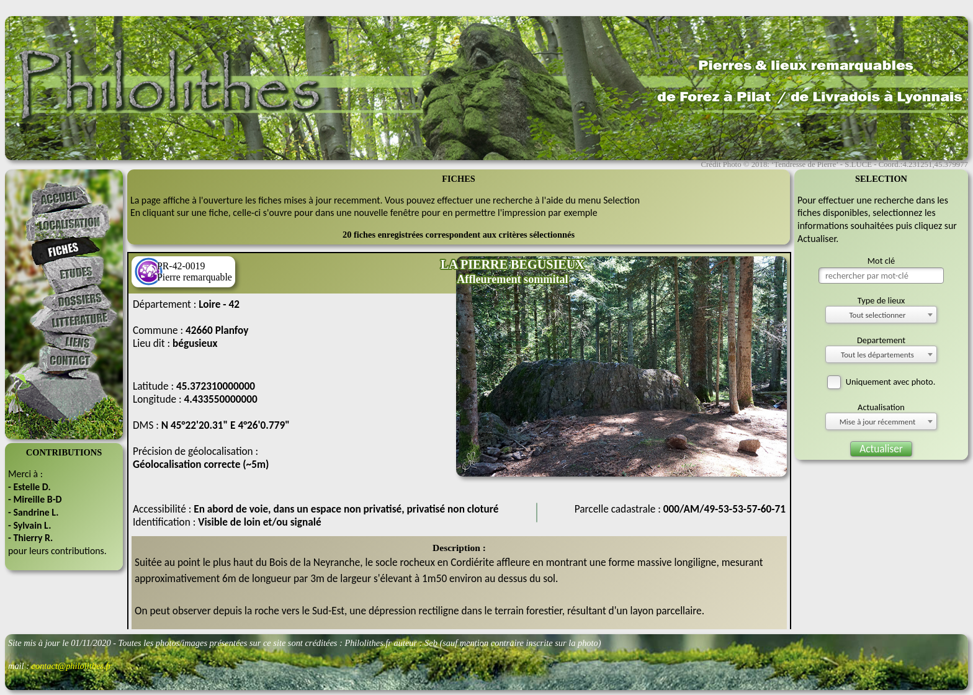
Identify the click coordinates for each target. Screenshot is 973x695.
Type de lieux (881, 300)
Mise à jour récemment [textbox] (878, 421)
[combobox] (881, 314)
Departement (881, 340)
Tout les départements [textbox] (877, 354)
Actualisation (881, 407)
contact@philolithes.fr (72, 666)
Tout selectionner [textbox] (877, 315)
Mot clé (881, 260)
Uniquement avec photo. (881, 381)
